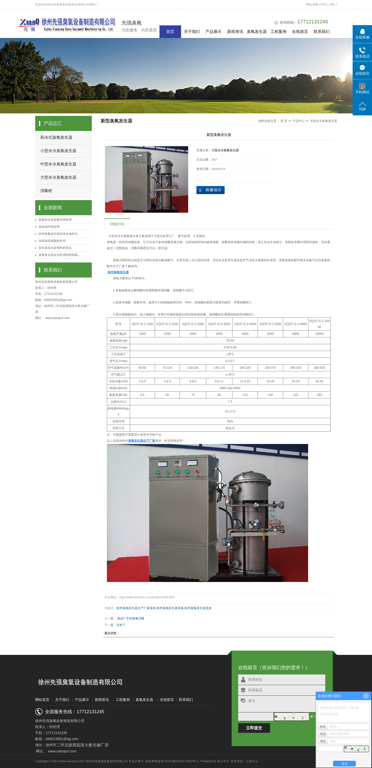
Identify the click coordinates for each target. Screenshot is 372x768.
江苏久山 (252, 761)
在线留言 (300, 31)
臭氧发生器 (257, 31)
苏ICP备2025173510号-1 (181, 761)
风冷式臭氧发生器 (56, 137)
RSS (323, 4)
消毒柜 (46, 191)
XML (332, 4)
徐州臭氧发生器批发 (198, 608)
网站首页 (42, 700)
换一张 (314, 716)
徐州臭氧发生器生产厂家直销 (136, 608)
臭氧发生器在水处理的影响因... (59, 255)
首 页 (283, 121)
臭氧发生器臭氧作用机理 (55, 219)
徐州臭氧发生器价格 (170, 608)
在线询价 (210, 190)
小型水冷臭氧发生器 (58, 151)
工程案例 (278, 31)
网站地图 (312, 4)
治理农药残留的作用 (52, 241)
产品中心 (299, 121)
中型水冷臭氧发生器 (58, 164)
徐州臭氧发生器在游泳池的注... (59, 234)
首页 (170, 31)
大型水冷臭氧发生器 (58, 177)
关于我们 (192, 31)
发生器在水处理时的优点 (55, 248)
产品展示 (213, 31)
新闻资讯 (235, 31)
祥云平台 (223, 761)
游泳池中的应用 (49, 227)
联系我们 (322, 31)
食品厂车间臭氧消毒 (130, 618)
